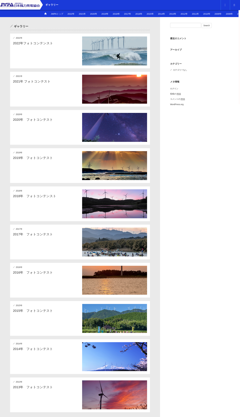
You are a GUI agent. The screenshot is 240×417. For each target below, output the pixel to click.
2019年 (104, 14)
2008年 (229, 14)
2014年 (161, 14)
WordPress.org (177, 104)
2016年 (138, 14)
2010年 (206, 14)
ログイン (174, 88)
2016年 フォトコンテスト (33, 272)
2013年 (172, 14)
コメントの (177, 99)
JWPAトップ (57, 14)
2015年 (150, 14)
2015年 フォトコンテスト (33, 310)
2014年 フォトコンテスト (33, 349)
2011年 (195, 14)
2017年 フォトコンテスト (33, 234)
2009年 (218, 14)
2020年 (93, 14)
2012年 (184, 14)
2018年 (116, 14)
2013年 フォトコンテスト (33, 387)
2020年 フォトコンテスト (33, 119)
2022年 (71, 14)
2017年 (127, 14)
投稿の (175, 94)
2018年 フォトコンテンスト (34, 196)
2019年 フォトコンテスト (33, 158)
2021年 (82, 14)
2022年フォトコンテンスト (33, 43)
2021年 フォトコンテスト (32, 81)
